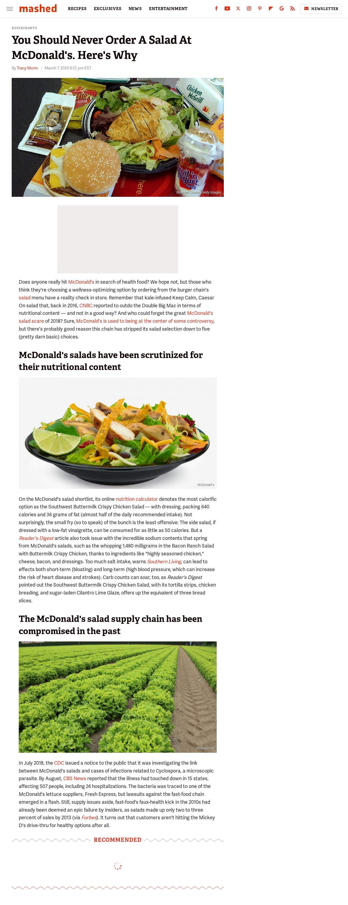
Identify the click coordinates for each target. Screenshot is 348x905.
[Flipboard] (271, 9)
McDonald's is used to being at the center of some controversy (144, 321)
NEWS (135, 8)
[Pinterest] (260, 9)
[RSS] (292, 9)
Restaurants (24, 28)
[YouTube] (227, 9)
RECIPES (77, 8)
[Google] (281, 9)
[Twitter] (238, 9)
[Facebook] (216, 9)
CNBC (85, 305)
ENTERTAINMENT (168, 8)
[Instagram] (249, 9)
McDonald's (81, 282)
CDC (59, 763)
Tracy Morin (27, 68)
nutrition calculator (137, 499)
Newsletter (320, 8)
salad (24, 298)
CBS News (74, 778)
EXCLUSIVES (108, 8)
